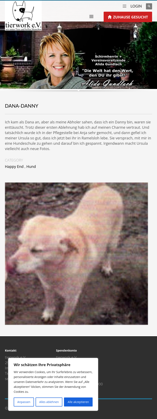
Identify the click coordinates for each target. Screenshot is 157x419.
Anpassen (23, 402)
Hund (31, 166)
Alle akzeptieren (78, 402)
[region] (53, 384)
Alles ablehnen (49, 402)
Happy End (14, 166)
